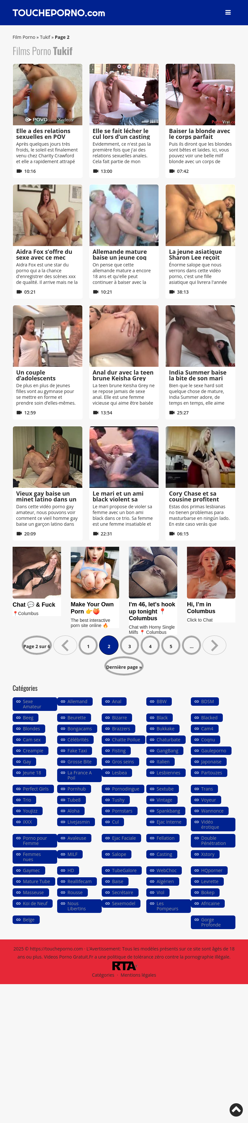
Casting (164, 854)
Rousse (75, 892)
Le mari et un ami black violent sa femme (118, 499)
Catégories (103, 975)
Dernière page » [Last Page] (124, 667)
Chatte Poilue (126, 739)
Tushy (118, 800)
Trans (207, 789)
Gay (27, 761)
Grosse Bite (79, 761)
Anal (116, 701)
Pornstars (122, 811)
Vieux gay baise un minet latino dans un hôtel (46, 499)
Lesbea (119, 772)
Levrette (210, 881)
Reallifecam (79, 881)
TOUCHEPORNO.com (59, 12)
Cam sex (32, 739)
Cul (115, 822)
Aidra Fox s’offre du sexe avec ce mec (44, 254)
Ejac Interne (169, 822)
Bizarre (119, 717)
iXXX (27, 822)
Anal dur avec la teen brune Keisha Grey (123, 375)
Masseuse (33, 892)
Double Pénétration (213, 840)
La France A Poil (79, 775)
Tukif (45, 37)
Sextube (165, 789)
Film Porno (24, 37)
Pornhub (76, 789)
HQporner (211, 870)
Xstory (207, 854)
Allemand (77, 701)
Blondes (31, 728)
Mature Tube (36, 881)
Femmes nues (32, 856)
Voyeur (208, 800)
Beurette (76, 717)
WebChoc (167, 870)
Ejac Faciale (124, 838)
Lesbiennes (169, 772)
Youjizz (30, 811)
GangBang (167, 750)
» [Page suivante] (214, 645)
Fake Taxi (77, 750)
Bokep (207, 892)
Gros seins (123, 761)
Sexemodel (123, 903)
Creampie (33, 750)
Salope (119, 854)
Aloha (73, 811)
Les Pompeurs (167, 906)
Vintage (164, 800)
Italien (163, 761)
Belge (29, 919)
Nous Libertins (76, 906)
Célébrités (77, 739)
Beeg (28, 717)
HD (70, 870)
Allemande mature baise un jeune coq (120, 254)
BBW (162, 701)
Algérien (165, 881)
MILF (72, 854)
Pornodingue (125, 789)
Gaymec (31, 870)
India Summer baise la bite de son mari (197, 375)
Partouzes (211, 772)
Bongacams (79, 728)
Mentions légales (138, 975)
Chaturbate (169, 739)
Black (162, 717)
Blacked (209, 717)
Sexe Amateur (32, 704)
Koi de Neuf (35, 903)
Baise (117, 881)
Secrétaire (122, 892)
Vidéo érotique (210, 824)
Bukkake (165, 728)
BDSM (207, 701)
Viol (160, 892)
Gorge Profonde (211, 922)
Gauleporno (213, 750)
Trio (27, 800)
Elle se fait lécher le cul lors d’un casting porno (121, 136)
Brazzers (121, 728)
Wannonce (212, 811)
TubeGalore (124, 870)
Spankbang (168, 811)
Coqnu (208, 739)
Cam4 (207, 728)
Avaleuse (76, 838)
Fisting (119, 750)
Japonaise (211, 761)
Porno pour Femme (35, 840)
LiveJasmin (78, 822)
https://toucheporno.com (56, 949)
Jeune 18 (32, 772)
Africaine (210, 903)
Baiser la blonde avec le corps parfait (199, 133)
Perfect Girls (36, 789)
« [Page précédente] (65, 645)
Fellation (165, 838)
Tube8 (74, 800)
